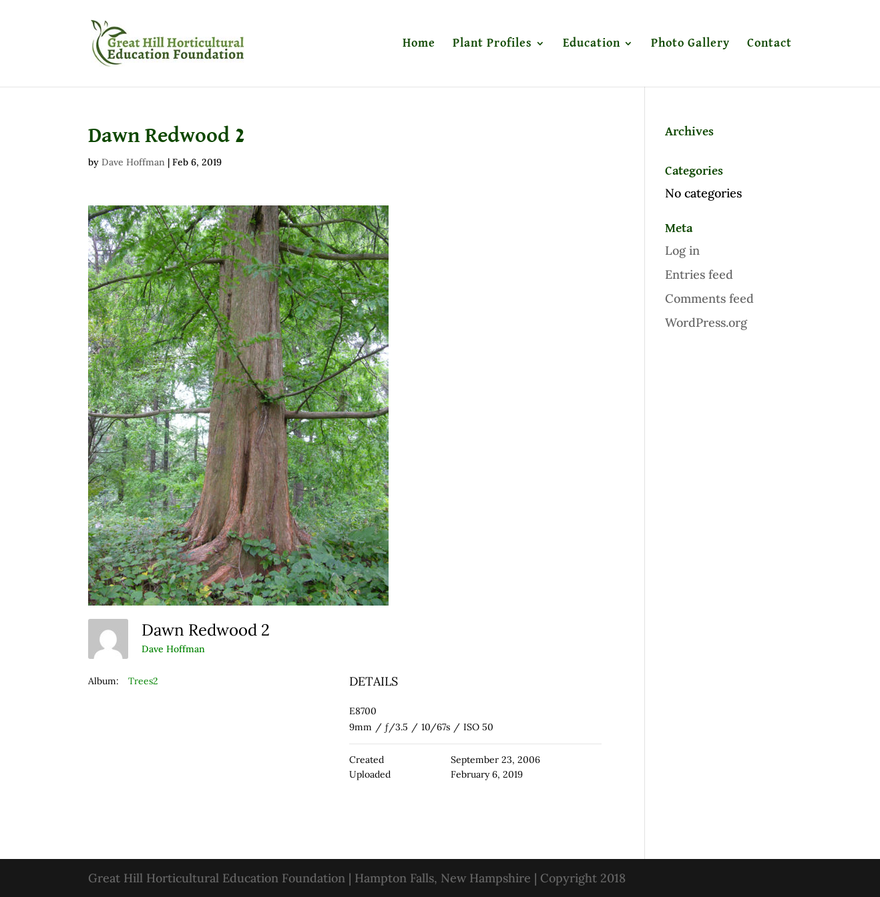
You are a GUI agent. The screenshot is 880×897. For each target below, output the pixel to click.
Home (419, 44)
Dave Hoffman (133, 162)
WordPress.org (706, 322)
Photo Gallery (690, 44)
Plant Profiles (492, 44)
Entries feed (699, 274)
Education (591, 44)
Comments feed (709, 298)
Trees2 (143, 681)
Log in (682, 250)
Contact (769, 44)
